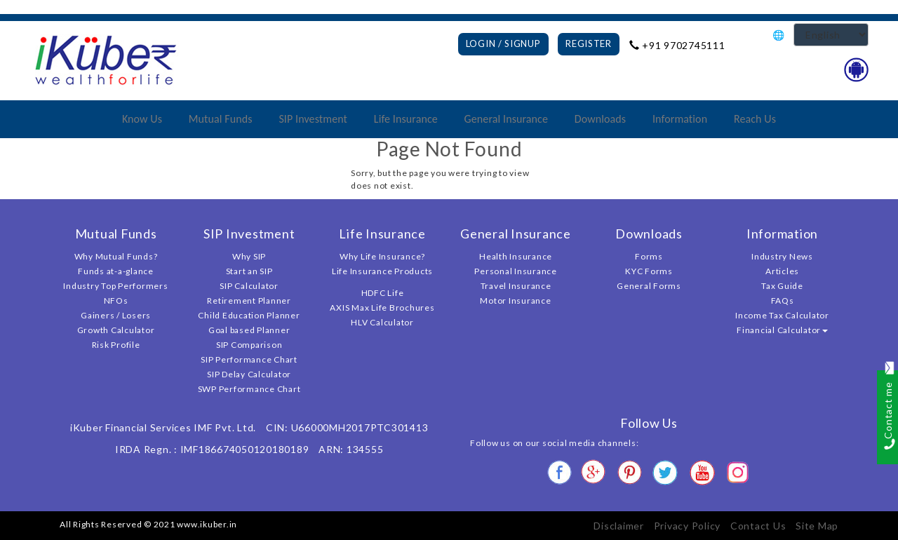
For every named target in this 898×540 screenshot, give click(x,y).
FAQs (782, 300)
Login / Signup (503, 43)
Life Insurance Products (382, 271)
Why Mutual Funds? (116, 256)
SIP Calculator (249, 286)
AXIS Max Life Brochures (382, 307)
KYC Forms (649, 271)
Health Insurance (515, 256)
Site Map (817, 526)
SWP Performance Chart (249, 389)
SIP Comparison (249, 344)
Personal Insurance (515, 271)
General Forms (649, 286)
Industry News (782, 256)
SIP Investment (313, 119)
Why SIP (249, 256)
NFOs (116, 300)
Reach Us (755, 119)
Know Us (142, 119)
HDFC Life (382, 293)
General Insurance (506, 119)
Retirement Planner (249, 300)
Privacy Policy (687, 526)
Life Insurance (406, 119)
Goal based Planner (249, 330)
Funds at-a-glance (116, 271)
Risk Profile (116, 344)
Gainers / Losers (116, 315)
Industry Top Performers (115, 286)
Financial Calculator (782, 330)
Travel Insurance (516, 286)
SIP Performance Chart (249, 359)
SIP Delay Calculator (249, 374)
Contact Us (758, 526)
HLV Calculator (382, 322)
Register (588, 43)
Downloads (600, 119)
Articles (782, 271)
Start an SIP (249, 271)
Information (679, 119)
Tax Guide (782, 286)
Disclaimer (619, 526)
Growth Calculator (116, 330)
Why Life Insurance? (382, 256)
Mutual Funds (221, 119)
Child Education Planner (249, 315)
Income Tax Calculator (782, 315)
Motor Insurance (515, 300)
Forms (649, 256)
